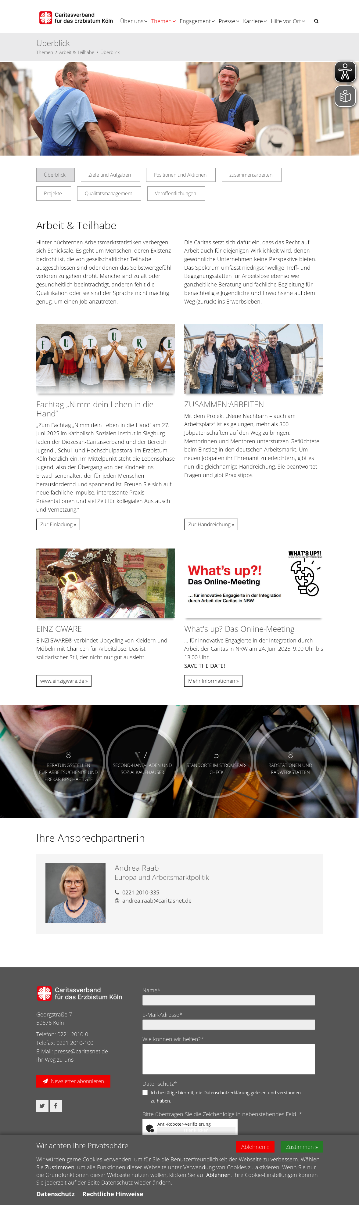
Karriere (253, 21)
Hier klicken (196, 1130)
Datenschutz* (159, 1083)
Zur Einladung (56, 524)
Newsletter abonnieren (77, 1080)
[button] (316, 21)
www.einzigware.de (62, 680)
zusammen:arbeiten (250, 174)
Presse (227, 21)
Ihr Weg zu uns (55, 1059)
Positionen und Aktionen (180, 174)
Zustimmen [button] (300, 1146)
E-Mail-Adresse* (162, 1014)
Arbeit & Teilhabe (76, 52)
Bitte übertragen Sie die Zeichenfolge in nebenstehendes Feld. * (222, 1114)
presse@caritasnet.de (81, 1051)
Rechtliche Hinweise (112, 1194)
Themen (161, 21)
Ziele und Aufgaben (109, 174)
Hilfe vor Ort (286, 21)
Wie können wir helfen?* (173, 1039)
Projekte (53, 193)
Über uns (131, 21)
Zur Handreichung (209, 524)
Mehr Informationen (211, 680)
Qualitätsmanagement (108, 193)
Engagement (195, 21)
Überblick (110, 52)
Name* (151, 990)
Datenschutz (55, 1194)
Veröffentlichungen (175, 193)
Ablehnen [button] (253, 1146)
